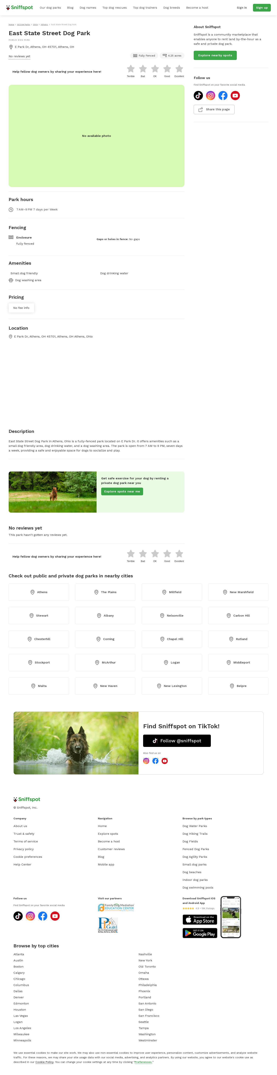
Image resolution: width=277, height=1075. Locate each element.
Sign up (262, 7)
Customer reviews (111, 849)
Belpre (238, 686)
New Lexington (172, 686)
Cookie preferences (27, 857)
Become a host (197, 7)
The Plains (105, 592)
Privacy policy (23, 849)
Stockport (39, 662)
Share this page (214, 109)
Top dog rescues (114, 7)
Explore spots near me (122, 491)
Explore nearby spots (215, 55)
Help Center (22, 864)
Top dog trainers (145, 7)
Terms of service (25, 841)
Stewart (38, 615)
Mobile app (106, 864)
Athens (38, 592)
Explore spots (108, 834)
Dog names (88, 7)
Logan (172, 662)
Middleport (238, 662)
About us (20, 826)
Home (102, 826)
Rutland (238, 639)
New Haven (105, 686)
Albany (105, 615)
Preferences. (143, 1061)
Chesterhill (38, 639)
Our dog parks (50, 7)
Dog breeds (171, 7)
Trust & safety (23, 834)
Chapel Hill (171, 639)
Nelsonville (172, 615)
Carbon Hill (238, 615)
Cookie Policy (44, 1061)
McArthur (105, 662)
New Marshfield (238, 592)
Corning (105, 639)
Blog (70, 7)
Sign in (242, 7)
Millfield (171, 592)
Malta (39, 686)
